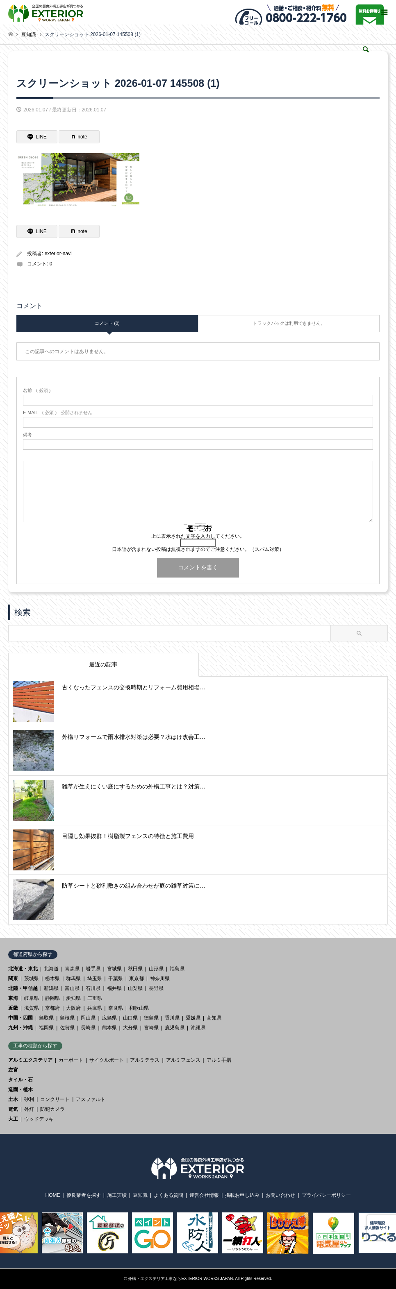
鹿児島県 (174, 1028)
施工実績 (117, 1195)
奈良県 (115, 1008)
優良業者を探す (83, 1195)
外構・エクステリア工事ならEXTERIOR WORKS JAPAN (180, 1278)
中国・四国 (20, 1018)
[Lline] (36, 136)
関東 (13, 978)
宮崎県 (151, 1028)
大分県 (130, 1028)
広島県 (109, 1018)
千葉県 (115, 978)
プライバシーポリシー (326, 1195)
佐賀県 (67, 1028)
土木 (13, 1099)
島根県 (67, 1018)
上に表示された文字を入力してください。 (198, 536)
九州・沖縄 (20, 1028)
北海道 (51, 969)
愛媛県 (193, 1018)
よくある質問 (168, 1195)
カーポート (71, 1060)
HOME (53, 1195)
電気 (13, 1109)
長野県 (156, 988)
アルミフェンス (183, 1060)
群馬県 (73, 978)
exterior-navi (58, 253)
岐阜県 (31, 998)
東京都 (136, 978)
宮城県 (114, 969)
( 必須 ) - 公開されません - (59, 412)
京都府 (52, 1008)
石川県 (93, 988)
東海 (13, 998)
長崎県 (88, 1028)
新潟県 (51, 988)
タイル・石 (20, 1080)
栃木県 (52, 978)
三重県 (94, 998)
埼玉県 (94, 978)
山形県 (156, 969)
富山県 (72, 988)
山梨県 (135, 988)
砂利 (29, 1099)
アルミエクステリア (30, 1060)
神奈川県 (160, 978)
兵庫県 (94, 1008)
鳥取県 (46, 1018)
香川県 (172, 1018)
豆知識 (140, 1195)
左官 (13, 1070)
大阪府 (73, 1008)
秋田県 (135, 969)
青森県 (72, 969)
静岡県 (52, 998)
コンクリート (55, 1099)
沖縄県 (198, 1028)
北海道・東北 (23, 969)
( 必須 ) (36, 390)
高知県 (214, 1018)
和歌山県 (139, 1008)
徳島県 (151, 1018)
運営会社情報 (204, 1195)
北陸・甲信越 (23, 988)
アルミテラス (144, 1060)
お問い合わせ (280, 1195)
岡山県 (88, 1018)
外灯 (29, 1109)
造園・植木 (20, 1089)
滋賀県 (31, 1008)
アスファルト (90, 1099)
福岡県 (46, 1028)
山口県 (130, 1018)
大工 (13, 1119)
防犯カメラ (52, 1109)
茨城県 (31, 978)
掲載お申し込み (242, 1195)
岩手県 (93, 969)
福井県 (114, 988)
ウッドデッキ (39, 1119)
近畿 (13, 1008)
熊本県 (109, 1028)
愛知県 (73, 998)
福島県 (177, 969)
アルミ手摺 (219, 1060)
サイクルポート (106, 1060)
